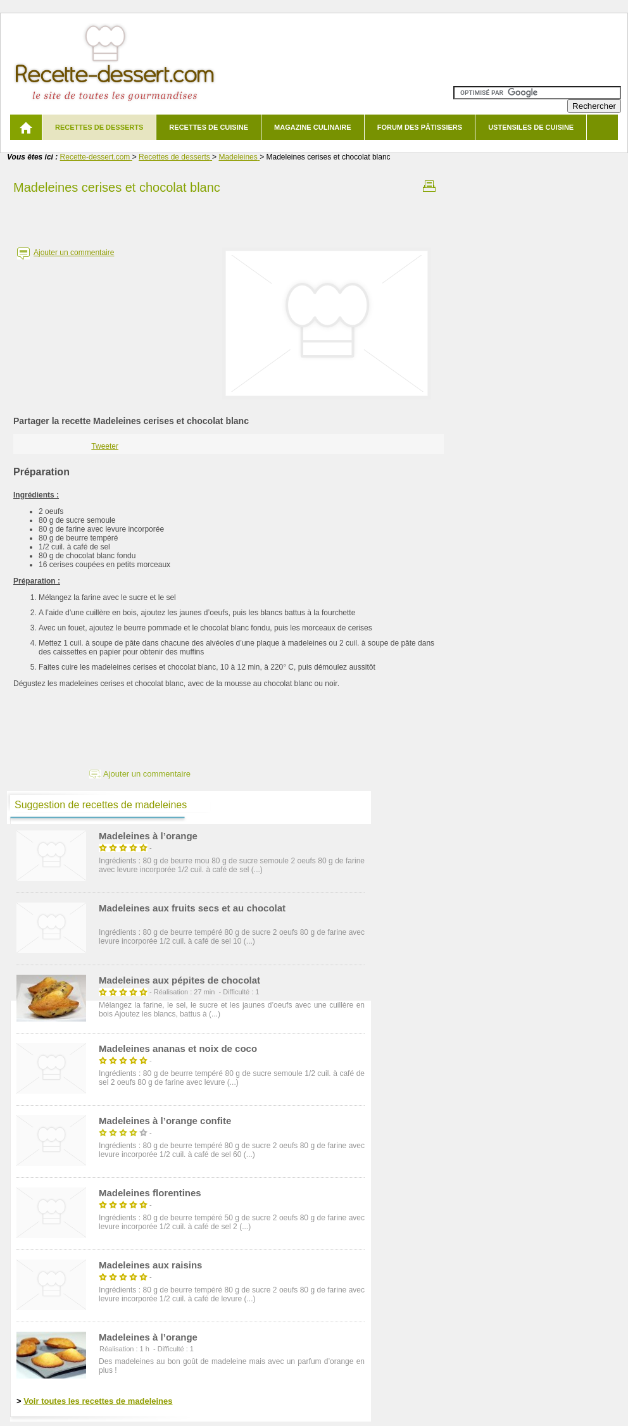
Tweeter (104, 446)
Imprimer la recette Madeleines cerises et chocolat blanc (429, 186)
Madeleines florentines (150, 1192)
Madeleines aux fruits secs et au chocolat (192, 908)
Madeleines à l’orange (148, 835)
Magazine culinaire (312, 127)
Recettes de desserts (99, 127)
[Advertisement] (228, 217)
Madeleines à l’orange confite (165, 1120)
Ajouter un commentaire (74, 252)
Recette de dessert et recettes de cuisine (115, 63)
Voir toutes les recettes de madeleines (97, 1401)
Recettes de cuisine (208, 127)
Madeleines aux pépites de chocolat (179, 980)
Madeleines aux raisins (150, 1265)
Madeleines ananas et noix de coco (178, 1048)
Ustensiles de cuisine (531, 127)
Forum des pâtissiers (419, 127)
